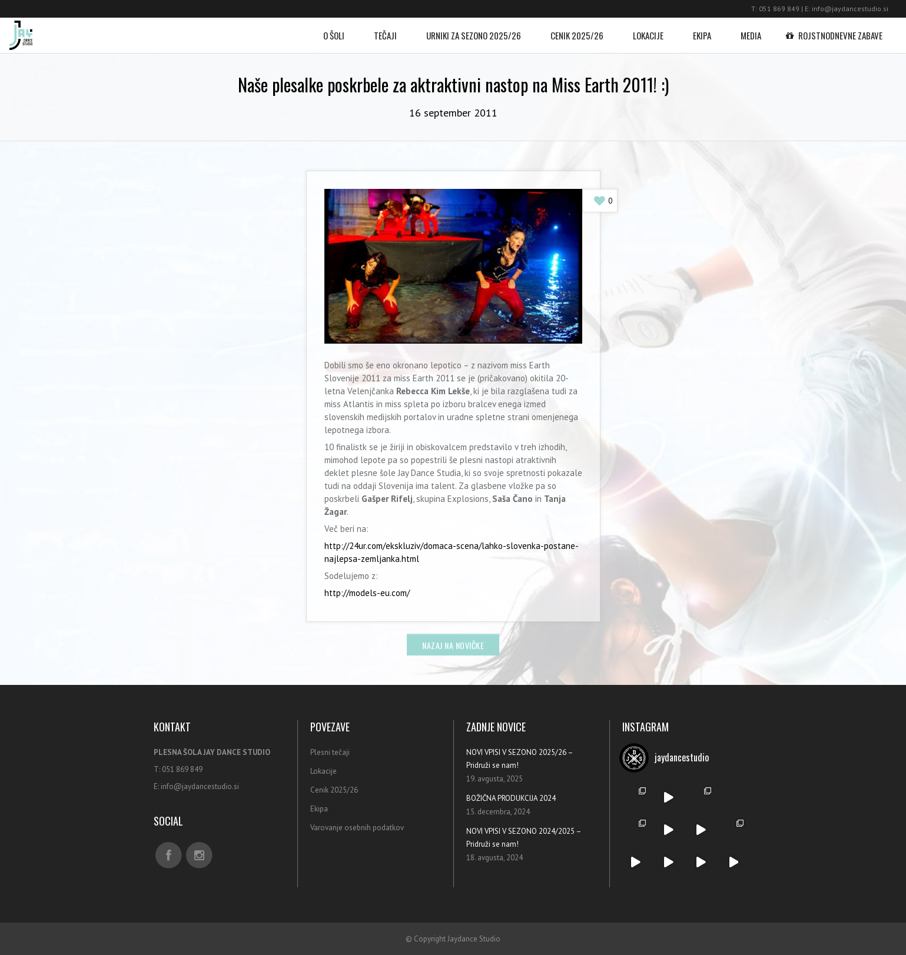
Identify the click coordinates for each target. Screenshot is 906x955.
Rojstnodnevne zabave (836, 30)
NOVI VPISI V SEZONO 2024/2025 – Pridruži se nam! (523, 837)
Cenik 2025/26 (577, 30)
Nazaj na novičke (453, 645)
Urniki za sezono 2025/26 (473, 30)
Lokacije (648, 30)
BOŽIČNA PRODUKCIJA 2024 (511, 798)
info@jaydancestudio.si (850, 8)
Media (751, 30)
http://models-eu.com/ (367, 592)
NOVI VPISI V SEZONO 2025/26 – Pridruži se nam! (519, 758)
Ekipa (702, 30)
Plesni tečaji (330, 752)
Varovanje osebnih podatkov (357, 828)
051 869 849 (779, 8)
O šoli (333, 30)
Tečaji (385, 30)
